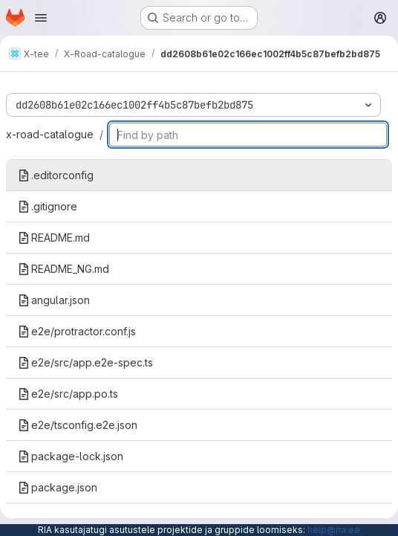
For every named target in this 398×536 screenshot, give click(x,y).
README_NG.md (63, 268)
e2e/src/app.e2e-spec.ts (85, 362)
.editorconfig (56, 175)
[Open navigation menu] (41, 18)
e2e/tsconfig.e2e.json (77, 425)
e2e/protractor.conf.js (77, 331)
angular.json (54, 300)
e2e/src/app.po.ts (68, 393)
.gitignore (47, 206)
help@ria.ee (333, 529)
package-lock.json (70, 456)
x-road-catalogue (50, 134)
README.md (54, 237)
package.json (57, 487)
